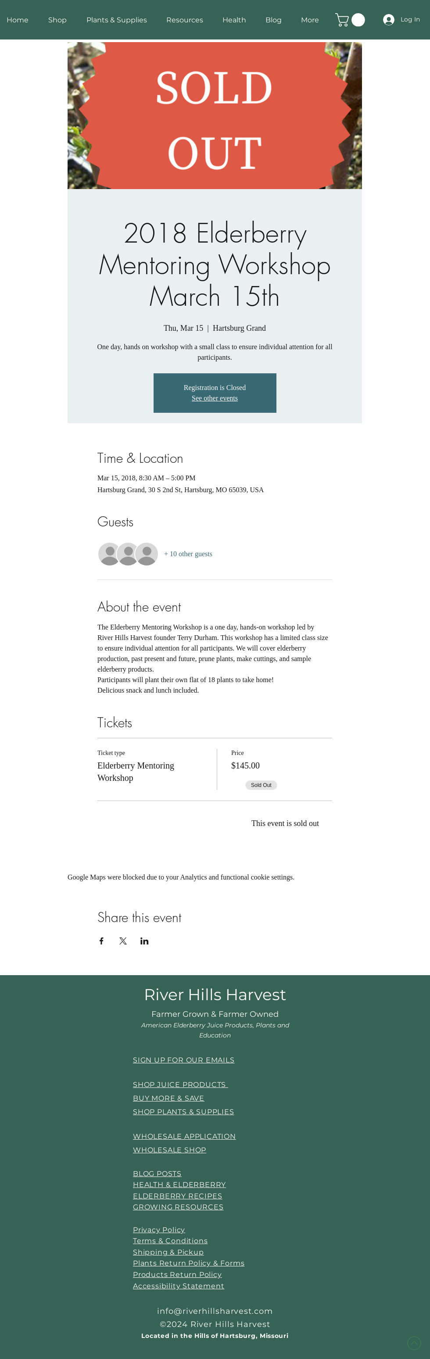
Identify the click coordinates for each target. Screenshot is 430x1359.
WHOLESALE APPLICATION (184, 1136)
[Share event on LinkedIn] (144, 940)
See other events (215, 398)
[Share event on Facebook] (101, 940)
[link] (351, 20)
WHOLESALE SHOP (169, 1150)
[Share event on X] (123, 940)
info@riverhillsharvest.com (214, 1311)
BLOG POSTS (157, 1173)
